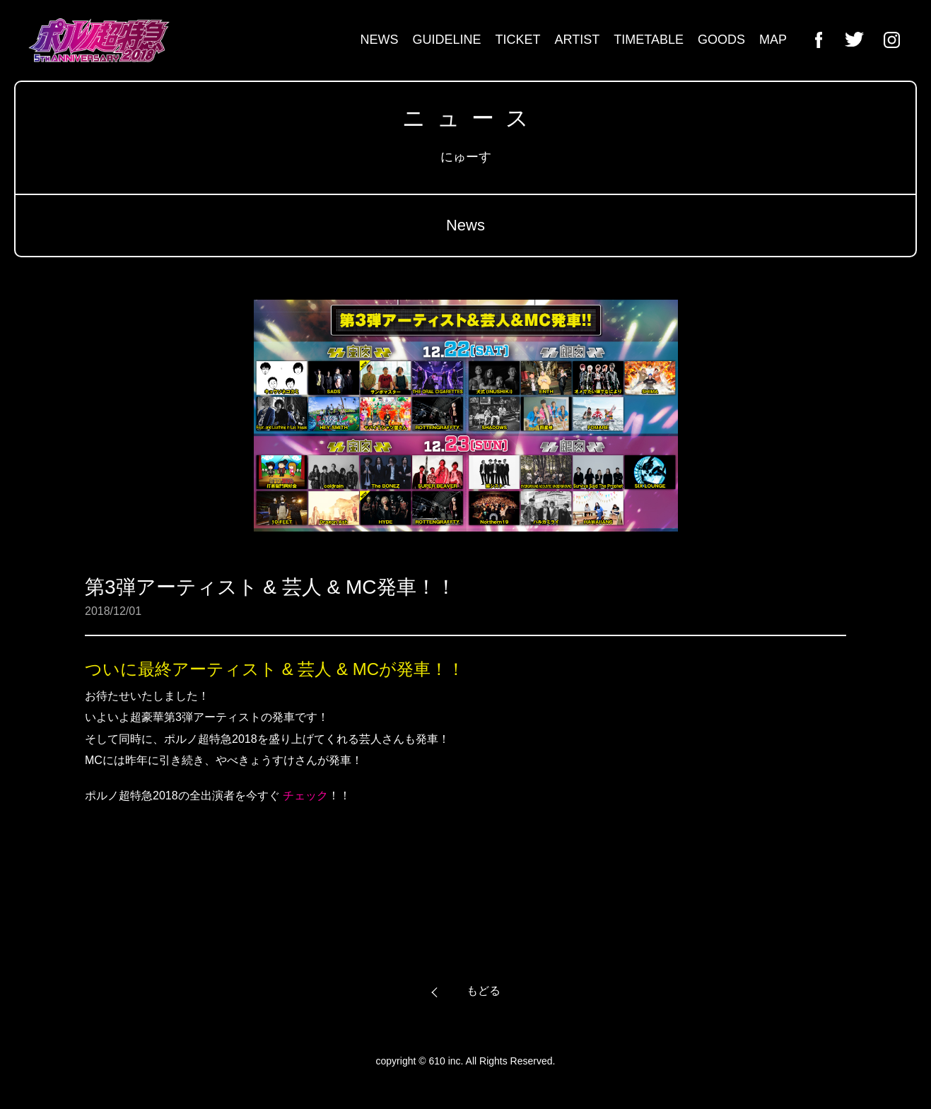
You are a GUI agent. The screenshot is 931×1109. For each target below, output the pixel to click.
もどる (486, 991)
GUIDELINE (447, 40)
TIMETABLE (649, 40)
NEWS (380, 40)
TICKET (518, 40)
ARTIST (577, 40)
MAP (773, 40)
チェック (308, 796)
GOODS (721, 40)
